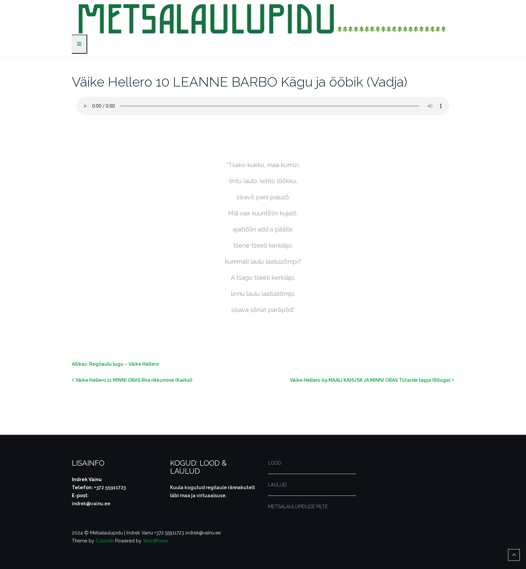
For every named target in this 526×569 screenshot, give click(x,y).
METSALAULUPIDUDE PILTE (298, 506)
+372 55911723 (110, 487)
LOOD (274, 463)
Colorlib (105, 541)
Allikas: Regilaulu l (93, 364)
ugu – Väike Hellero (136, 364)
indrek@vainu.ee (91, 503)
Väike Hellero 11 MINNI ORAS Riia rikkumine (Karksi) (133, 380)
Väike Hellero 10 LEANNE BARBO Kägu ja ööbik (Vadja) (239, 82)
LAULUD (277, 484)
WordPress (155, 541)
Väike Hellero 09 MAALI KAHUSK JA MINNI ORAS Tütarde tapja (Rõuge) (370, 380)
